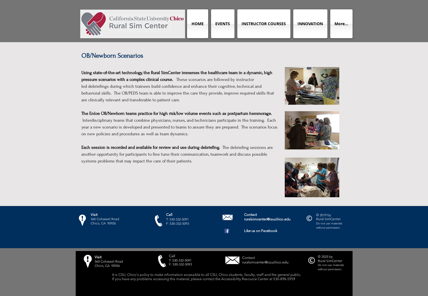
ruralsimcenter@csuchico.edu (267, 219)
